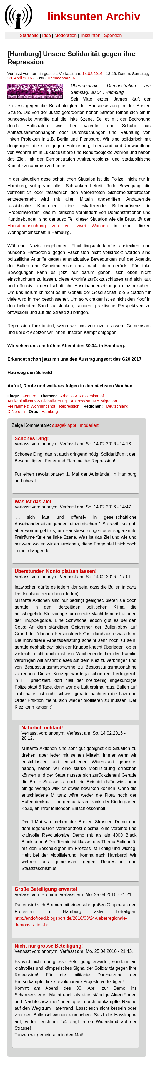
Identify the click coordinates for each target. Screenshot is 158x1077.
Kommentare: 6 (61, 78)
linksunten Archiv (93, 16)
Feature (29, 396)
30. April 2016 (19, 78)
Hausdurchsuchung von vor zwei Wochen (57, 225)
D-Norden (16, 411)
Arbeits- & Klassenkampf (82, 396)
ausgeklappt (64, 425)
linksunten (90, 35)
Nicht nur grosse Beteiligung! (49, 946)
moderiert (89, 425)
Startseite (29, 35)
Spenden (113, 35)
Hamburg (50, 411)
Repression (69, 406)
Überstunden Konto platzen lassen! (56, 571)
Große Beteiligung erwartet (46, 889)
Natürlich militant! (42, 728)
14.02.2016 (92, 73)
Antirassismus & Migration (94, 401)
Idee (46, 35)
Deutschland (117, 406)
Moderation (65, 35)
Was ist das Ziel (33, 501)
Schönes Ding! (32, 438)
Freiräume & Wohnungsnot (31, 406)
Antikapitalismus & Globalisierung (37, 401)
